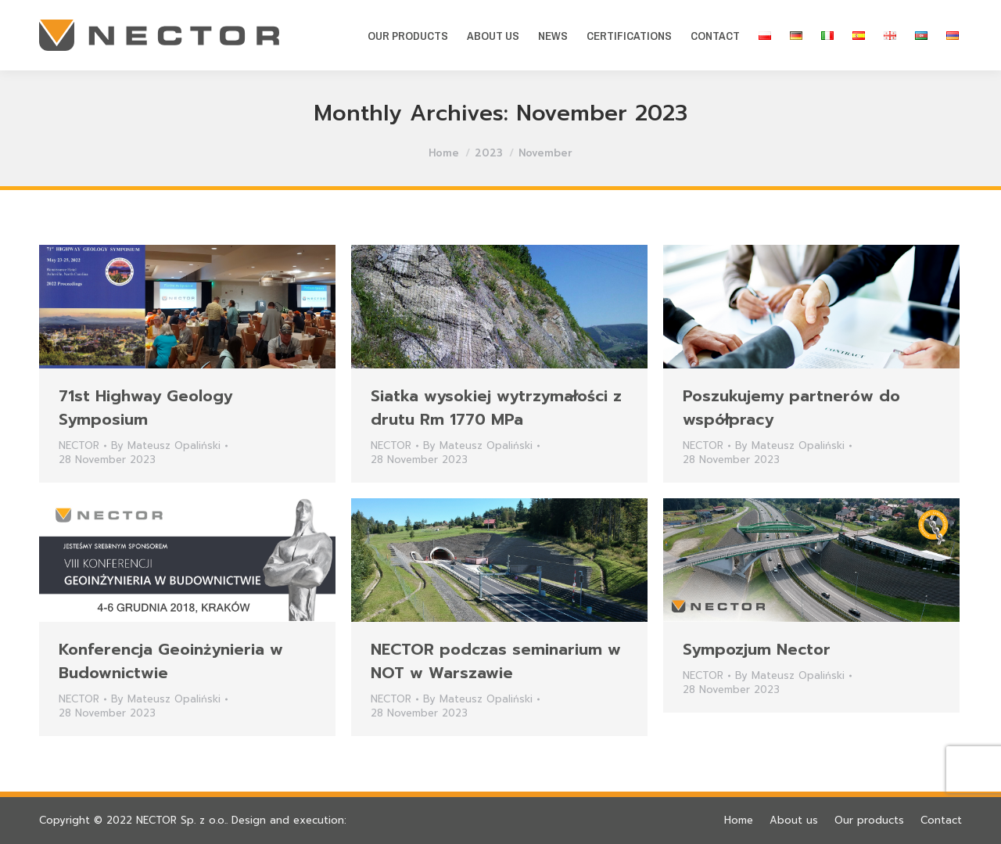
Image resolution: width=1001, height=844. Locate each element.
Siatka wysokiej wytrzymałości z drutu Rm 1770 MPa (496, 407)
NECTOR (79, 445)
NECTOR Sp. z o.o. (181, 820)
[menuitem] (407, 35)
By (166, 446)
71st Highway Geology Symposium (145, 407)
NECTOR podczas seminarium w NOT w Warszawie (496, 660)
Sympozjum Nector (757, 649)
